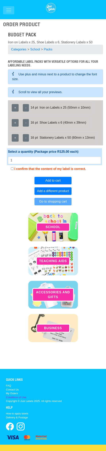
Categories (18, 49)
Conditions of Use (16, 397)
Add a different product (53, 191)
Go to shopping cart (53, 201)
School (35, 49)
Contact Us (12, 389)
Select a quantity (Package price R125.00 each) (43, 151)
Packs (48, 49)
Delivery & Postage (17, 417)
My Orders (12, 393)
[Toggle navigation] (8, 10)
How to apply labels (17, 413)
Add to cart (53, 180)
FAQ (8, 385)
